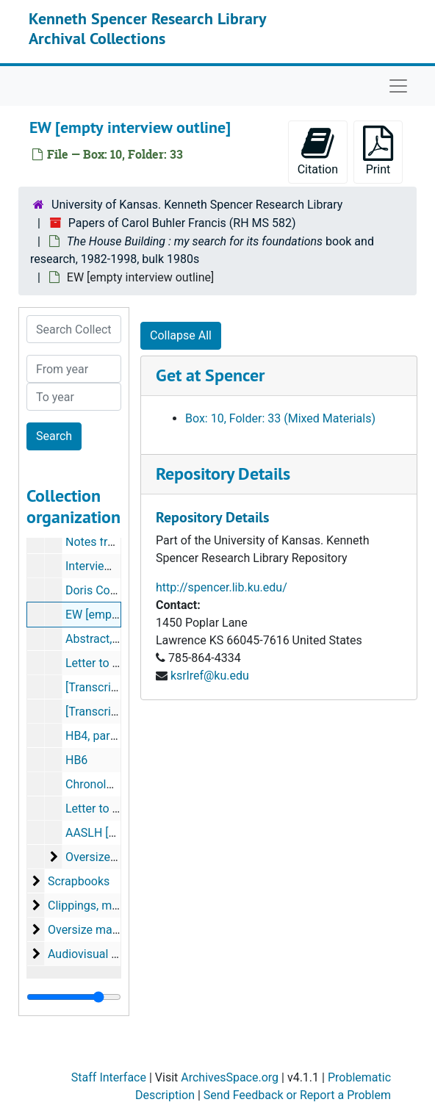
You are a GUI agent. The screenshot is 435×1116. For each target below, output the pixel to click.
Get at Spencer (210, 375)
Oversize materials (113, 857)
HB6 (76, 760)
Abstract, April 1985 (116, 639)
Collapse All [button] (181, 335)
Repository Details (223, 473)
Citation (318, 151)
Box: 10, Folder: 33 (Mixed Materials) (280, 418)
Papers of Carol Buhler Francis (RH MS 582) (182, 223)
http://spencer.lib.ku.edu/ (221, 587)
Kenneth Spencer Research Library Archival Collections (147, 28)
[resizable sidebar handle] (73, 997)
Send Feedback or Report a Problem (297, 1095)
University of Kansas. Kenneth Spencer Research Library (196, 205)
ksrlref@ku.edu (209, 676)
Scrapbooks (78, 881)
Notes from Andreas (117, 542)
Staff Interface (108, 1077)
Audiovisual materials (104, 954)
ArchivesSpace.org (229, 1077)
